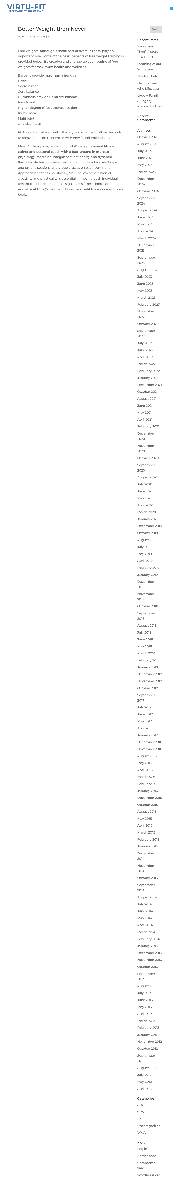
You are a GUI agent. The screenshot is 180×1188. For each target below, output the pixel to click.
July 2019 (144, 547)
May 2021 (144, 412)
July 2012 (144, 1075)
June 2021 (145, 406)
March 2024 (146, 238)
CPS (140, 1112)
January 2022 (147, 378)
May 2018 (144, 646)
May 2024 (145, 224)
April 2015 (144, 825)
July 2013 (144, 993)
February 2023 (148, 305)
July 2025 (144, 151)
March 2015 (146, 832)
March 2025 (146, 172)
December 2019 (149, 526)
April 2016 (145, 770)
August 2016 (147, 756)
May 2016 (144, 763)
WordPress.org (148, 1175)
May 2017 (144, 721)
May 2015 (144, 819)
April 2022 (145, 357)
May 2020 (145, 498)
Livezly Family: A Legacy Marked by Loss (149, 101)
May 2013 (144, 1007)
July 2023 (144, 277)
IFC (49, 36)
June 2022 (145, 350)
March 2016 (146, 777)
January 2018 (147, 667)
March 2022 (146, 364)
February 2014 (148, 939)
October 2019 (147, 533)
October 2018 (147, 606)
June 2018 (145, 639)
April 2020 (145, 505)
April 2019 (145, 561)
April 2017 (145, 728)
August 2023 (147, 270)
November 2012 (149, 1042)
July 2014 (144, 904)
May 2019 (144, 554)
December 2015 (149, 798)
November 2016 (149, 749)
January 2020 (148, 519)
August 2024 (147, 210)
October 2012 (147, 1049)
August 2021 (146, 399)
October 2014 (147, 878)
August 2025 (147, 144)
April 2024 (145, 231)
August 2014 (147, 897)
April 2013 (144, 1014)
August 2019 (147, 540)
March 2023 (146, 298)
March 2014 (146, 932)
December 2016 (149, 742)
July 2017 (144, 707)
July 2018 (144, 632)
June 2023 (145, 284)
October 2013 (147, 967)
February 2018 (148, 660)
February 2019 (148, 568)
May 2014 (144, 918)
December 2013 (149, 953)
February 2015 (148, 839)
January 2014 (147, 946)
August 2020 (147, 477)
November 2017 (149, 681)
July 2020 (144, 484)
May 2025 (144, 165)
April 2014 (145, 925)
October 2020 (148, 458)
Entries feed (146, 1156)
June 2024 (145, 217)
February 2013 (148, 1028)
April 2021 (144, 420)
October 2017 (147, 688)
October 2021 (147, 392)
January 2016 (147, 791)
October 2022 (147, 324)
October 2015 (147, 805)
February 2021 (148, 426)
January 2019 (147, 575)
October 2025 (147, 137)
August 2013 (146, 986)
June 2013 (145, 1000)
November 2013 (149, 960)
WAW (141, 1133)
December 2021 (149, 385)
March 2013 (146, 1021)
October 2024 (148, 191)
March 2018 (146, 653)
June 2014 (145, 911)
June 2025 (145, 158)
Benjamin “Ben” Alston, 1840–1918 (147, 51)
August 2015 (146, 812)
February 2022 (148, 371)
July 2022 (144, 343)
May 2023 (144, 291)
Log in (142, 1149)
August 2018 (147, 625)
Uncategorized (148, 1126)
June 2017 (145, 714)
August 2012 (146, 1068)
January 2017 (147, 735)
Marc (25, 36)
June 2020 (145, 491)
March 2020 (146, 512)
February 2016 (148, 784)
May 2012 (144, 1082)
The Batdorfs (147, 76)
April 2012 (144, 1089)
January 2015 (147, 846)
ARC (140, 1105)
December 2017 (149, 674)
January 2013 (147, 1035)
